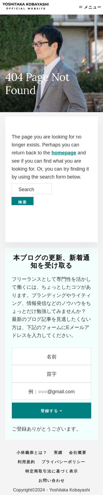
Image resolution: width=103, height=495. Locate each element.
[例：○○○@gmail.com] (51, 391)
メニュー (93, 7)
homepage (63, 152)
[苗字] (51, 373)
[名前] (51, 356)
